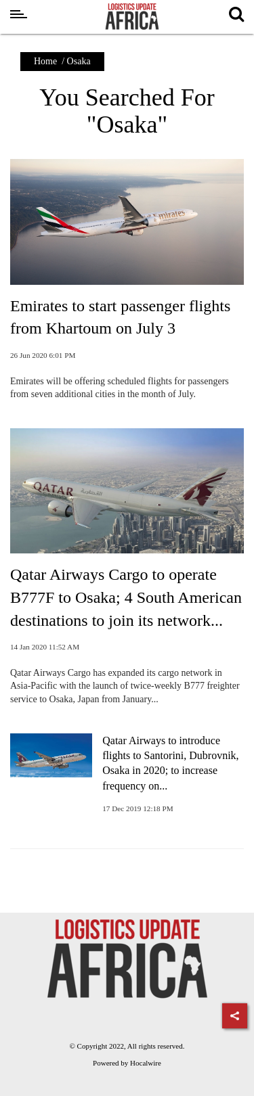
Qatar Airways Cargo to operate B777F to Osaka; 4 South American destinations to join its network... (126, 597)
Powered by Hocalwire (127, 1063)
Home (45, 61)
